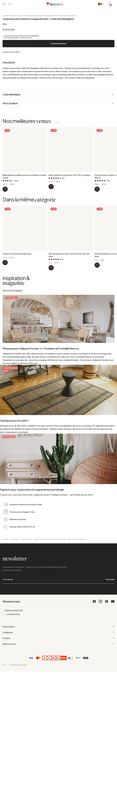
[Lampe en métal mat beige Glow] (5, 319)
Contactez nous (58, 100)
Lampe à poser (17, 72)
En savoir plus (9, 86)
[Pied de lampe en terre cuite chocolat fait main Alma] (97, 322)
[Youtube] (112, 687)
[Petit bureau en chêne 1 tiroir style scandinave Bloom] (97, 246)
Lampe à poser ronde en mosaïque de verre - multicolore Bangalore (50, 72)
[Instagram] (100, 687)
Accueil (5, 624)
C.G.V (5, 749)
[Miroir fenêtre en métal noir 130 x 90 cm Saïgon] (51, 243)
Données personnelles (18, 749)
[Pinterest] (107, 687)
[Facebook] (94, 687)
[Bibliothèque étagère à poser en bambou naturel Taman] (5, 246)
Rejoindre (110, 663)
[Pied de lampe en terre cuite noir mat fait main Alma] (51, 324)
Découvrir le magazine (12, 347)
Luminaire (6, 72)
